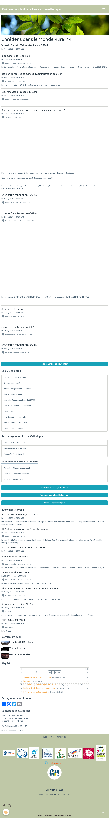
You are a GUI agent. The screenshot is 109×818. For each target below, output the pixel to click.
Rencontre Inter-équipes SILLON (17, 604)
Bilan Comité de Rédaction (15, 55)
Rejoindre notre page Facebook (54, 487)
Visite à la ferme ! (18, 648)
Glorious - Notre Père (20, 654)
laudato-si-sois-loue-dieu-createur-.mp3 (47, 688)
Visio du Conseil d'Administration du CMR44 (24, 45)
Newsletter (8, 411)
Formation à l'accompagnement (17, 468)
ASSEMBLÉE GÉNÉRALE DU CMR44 (19, 345)
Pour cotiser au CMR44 (13, 429)
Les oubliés (33, 680)
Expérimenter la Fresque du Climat (19, 91)
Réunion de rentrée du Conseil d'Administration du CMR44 (32, 73)
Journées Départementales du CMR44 (19, 400)
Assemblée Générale (12, 309)
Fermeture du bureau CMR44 (15, 572)
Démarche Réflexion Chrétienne (17, 442)
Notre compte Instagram (54, 503)
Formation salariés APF (13, 479)
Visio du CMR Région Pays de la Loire (19, 514)
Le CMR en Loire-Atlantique (15, 377)
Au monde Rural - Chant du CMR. (44, 677)
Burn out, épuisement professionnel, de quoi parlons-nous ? (33, 110)
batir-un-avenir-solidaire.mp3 (43, 691)
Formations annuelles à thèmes (17, 474)
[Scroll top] (103, 812)
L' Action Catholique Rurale (15, 417)
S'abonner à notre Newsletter (55, 364)
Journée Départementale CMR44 (19, 213)
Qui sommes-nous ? (12, 383)
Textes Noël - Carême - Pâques (16, 454)
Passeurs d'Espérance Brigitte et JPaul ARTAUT (53, 684)
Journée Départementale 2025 (17, 327)
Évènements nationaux (13, 394)
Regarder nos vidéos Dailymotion (54, 495)
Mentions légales (45, 815)
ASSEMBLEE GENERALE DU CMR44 (19, 195)
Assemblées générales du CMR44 (17, 389)
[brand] (31, 9)
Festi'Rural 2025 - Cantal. (22, 642)
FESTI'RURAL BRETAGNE (13, 620)
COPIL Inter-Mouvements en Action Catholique (24, 529)
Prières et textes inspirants (15, 448)
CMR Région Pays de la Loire (15, 423)
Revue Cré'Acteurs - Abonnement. (17, 406)
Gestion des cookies (62, 815)
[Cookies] (6, 812)
